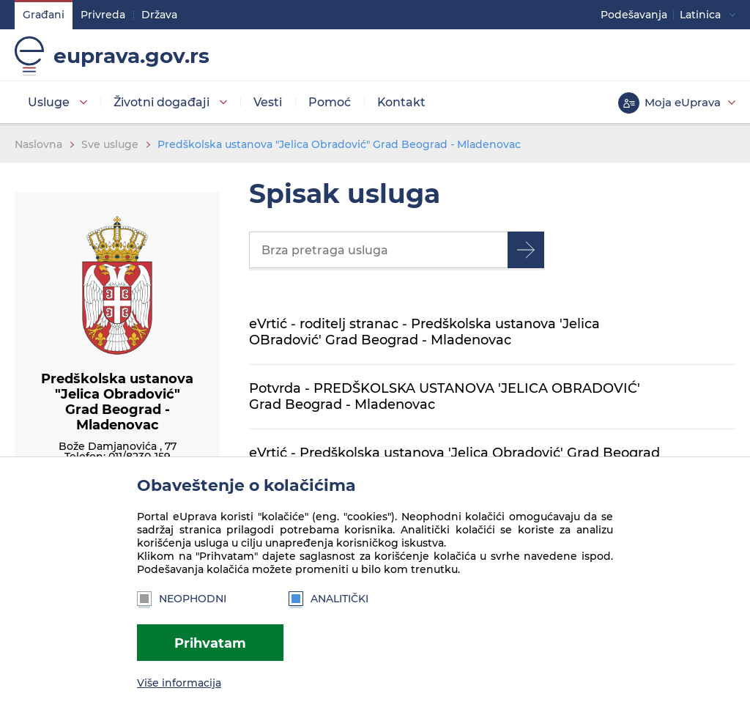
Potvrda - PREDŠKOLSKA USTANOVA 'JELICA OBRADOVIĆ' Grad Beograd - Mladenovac (444, 396)
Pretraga (526, 250)
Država (159, 14)
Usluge (49, 102)
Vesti (267, 102)
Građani (43, 14)
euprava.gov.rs (131, 55)
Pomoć (329, 102)
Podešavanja (634, 14)
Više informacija (179, 682)
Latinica (700, 14)
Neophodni (181, 598)
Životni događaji (161, 102)
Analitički (328, 598)
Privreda (103, 14)
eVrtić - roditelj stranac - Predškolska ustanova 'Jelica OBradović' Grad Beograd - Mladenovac (424, 331)
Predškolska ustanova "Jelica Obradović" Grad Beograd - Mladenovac (339, 144)
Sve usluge (109, 144)
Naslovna (38, 144)
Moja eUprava (683, 102)
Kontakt (401, 102)
